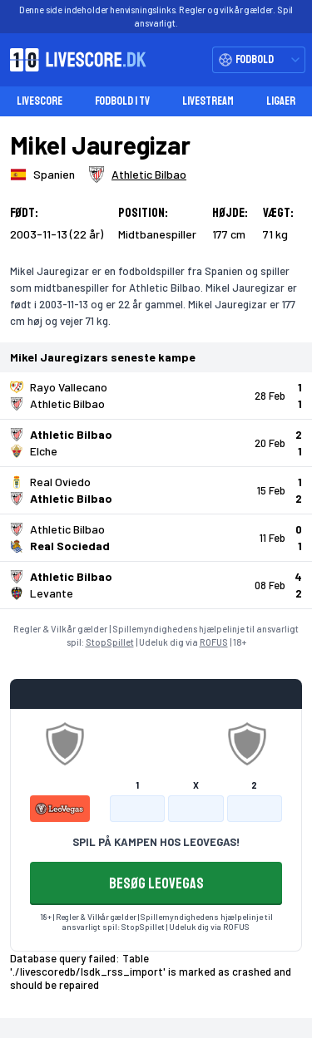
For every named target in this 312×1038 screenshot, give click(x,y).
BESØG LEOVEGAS (156, 883)
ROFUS (214, 642)
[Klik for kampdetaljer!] (156, 395)
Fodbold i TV (122, 101)
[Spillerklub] (137, 174)
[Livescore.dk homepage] (73, 60)
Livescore (39, 101)
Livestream (208, 101)
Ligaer (280, 101)
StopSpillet (110, 642)
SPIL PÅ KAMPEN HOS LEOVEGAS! (156, 842)
